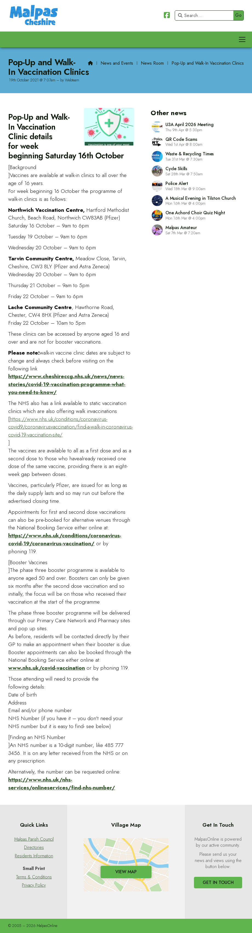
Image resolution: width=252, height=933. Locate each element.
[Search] (205, 15)
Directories (34, 847)
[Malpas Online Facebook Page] (167, 16)
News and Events (117, 63)
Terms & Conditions (34, 877)
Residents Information (34, 856)
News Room (152, 63)
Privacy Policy (34, 885)
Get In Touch (218, 882)
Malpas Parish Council (34, 839)
